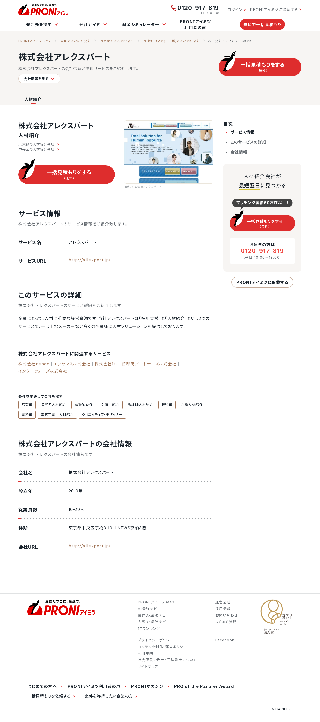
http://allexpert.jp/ (90, 259)
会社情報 (239, 152)
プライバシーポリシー (156, 641)
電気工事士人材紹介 (37, 415)
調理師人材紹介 (132, 405)
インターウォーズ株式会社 (43, 371)
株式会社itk (106, 363)
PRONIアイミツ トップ (34, 41)
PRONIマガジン (147, 687)
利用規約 (146, 654)
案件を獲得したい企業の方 (109, 696)
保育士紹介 (104, 405)
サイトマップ (148, 667)
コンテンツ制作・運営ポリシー (162, 647)
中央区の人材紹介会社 (38, 149)
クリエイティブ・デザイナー (80, 415)
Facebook (225, 641)
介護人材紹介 (180, 405)
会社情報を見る (39, 78)
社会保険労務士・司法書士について (167, 660)
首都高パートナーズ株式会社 (149, 363)
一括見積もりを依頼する (49, 696)
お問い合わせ (227, 616)
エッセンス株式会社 (72, 363)
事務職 (202, 405)
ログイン (234, 9)
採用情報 (223, 609)
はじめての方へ (42, 687)
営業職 (26, 405)
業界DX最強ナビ (152, 616)
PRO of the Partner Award (204, 687)
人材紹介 (33, 99)
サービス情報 (243, 132)
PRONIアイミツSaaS (156, 603)
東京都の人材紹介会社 (117, 41)
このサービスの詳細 (248, 142)
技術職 (157, 405)
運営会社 (223, 603)
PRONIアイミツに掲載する (274, 9)
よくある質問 (226, 622)
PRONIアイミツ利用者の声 (195, 24)
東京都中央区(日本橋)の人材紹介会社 (172, 41)
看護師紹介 (79, 405)
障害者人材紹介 (51, 405)
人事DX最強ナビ (152, 622)
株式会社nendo (34, 363)
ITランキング (149, 629)
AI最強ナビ (148, 609)
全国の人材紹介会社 (76, 41)
